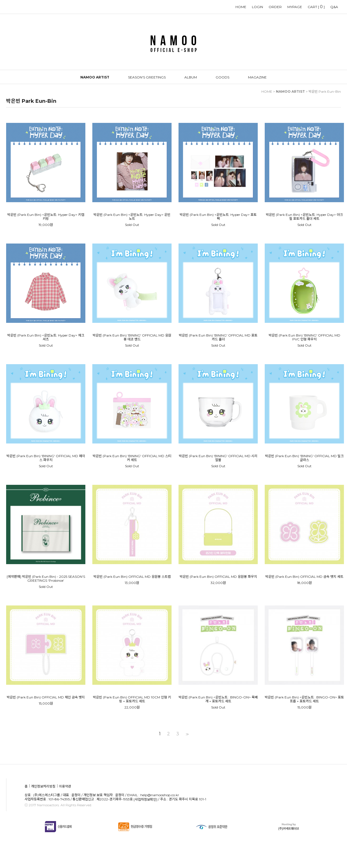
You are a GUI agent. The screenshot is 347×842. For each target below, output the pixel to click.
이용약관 (65, 786)
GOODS (222, 77)
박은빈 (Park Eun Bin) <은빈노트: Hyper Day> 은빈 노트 (131, 217)
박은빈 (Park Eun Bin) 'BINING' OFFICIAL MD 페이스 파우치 (45, 458)
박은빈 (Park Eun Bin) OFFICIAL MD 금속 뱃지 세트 (304, 577)
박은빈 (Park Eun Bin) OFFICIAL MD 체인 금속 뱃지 (46, 697)
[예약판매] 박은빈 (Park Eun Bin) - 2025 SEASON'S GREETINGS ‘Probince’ (46, 579)
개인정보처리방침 (43, 786)
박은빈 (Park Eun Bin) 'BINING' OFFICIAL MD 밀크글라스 (304, 458)
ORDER (275, 7)
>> (186, 734)
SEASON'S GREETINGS (147, 77)
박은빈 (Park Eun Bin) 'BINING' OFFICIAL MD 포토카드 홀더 (218, 337)
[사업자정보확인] (145, 799)
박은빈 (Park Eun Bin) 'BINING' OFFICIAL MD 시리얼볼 (218, 458)
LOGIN (257, 7)
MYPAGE (294, 7)
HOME (240, 7)
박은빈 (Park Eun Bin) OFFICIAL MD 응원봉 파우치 (218, 577)
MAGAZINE (257, 77)
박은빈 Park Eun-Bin (325, 91)
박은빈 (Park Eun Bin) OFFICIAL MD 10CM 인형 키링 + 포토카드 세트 (132, 699)
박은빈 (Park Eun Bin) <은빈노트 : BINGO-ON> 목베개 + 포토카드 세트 (218, 699)
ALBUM (190, 77)
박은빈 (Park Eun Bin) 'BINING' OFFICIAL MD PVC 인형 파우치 (304, 337)
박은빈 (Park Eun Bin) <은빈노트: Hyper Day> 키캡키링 (45, 217)
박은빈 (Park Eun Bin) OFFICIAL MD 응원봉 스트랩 (132, 577)
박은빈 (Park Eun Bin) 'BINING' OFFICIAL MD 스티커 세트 (132, 458)
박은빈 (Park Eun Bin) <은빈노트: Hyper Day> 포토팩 (218, 217)
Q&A (334, 7)
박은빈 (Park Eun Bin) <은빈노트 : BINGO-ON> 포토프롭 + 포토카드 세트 (304, 699)
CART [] (316, 6)
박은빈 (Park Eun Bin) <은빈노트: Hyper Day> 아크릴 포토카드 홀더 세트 (304, 217)
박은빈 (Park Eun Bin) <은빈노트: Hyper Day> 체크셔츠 (45, 337)
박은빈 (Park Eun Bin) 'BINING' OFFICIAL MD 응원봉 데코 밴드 (132, 337)
